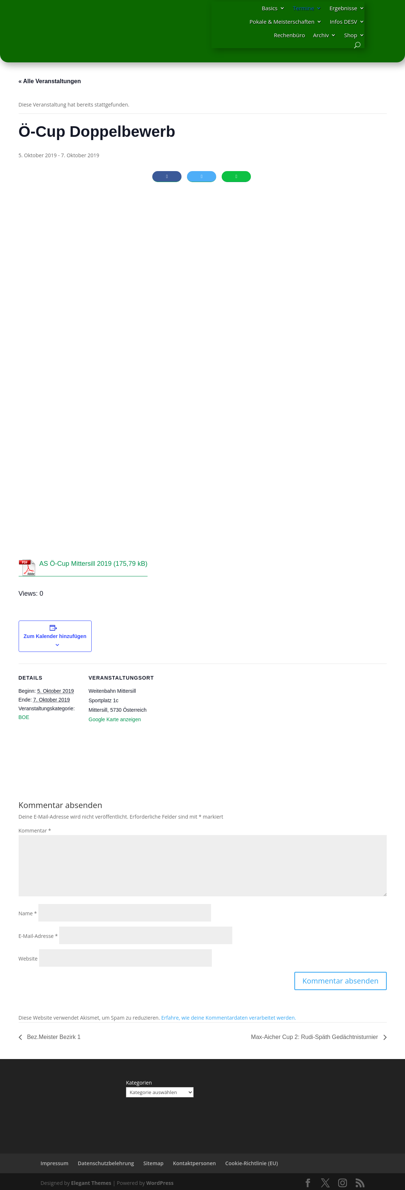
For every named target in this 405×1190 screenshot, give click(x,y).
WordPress (159, 1182)
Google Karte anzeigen (115, 719)
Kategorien (139, 1082)
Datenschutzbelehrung (106, 1163)
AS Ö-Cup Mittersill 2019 (75, 563)
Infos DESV (343, 21)
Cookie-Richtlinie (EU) (251, 1163)
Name (28, 913)
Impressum (54, 1163)
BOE (24, 717)
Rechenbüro (289, 35)
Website (28, 958)
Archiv (321, 35)
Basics (270, 8)
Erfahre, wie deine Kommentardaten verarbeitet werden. (228, 1017)
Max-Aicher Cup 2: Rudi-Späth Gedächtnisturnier (315, 1037)
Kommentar (35, 830)
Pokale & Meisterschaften (281, 21)
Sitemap (153, 1163)
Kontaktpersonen (194, 1163)
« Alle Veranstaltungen (50, 81)
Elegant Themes (91, 1182)
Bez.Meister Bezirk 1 (53, 1037)
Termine (303, 8)
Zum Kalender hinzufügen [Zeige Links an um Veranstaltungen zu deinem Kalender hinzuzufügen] (55, 636)
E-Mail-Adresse (38, 935)
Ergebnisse (343, 8)
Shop (350, 35)
